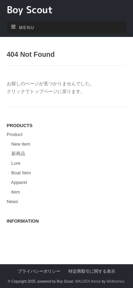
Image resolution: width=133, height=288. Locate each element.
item (15, 192)
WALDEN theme (88, 281)
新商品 (18, 153)
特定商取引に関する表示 (91, 271)
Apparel (19, 182)
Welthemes (115, 281)
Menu (26, 27)
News (12, 201)
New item (21, 144)
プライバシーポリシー (39, 271)
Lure (16, 163)
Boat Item (21, 172)
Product (15, 134)
